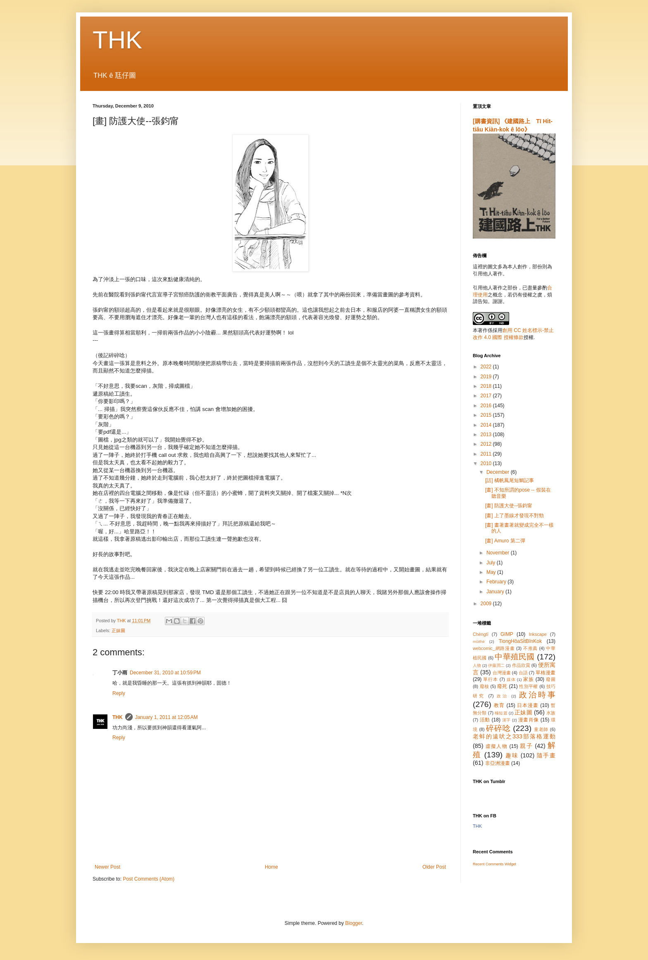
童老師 (541, 729)
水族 (550, 712)
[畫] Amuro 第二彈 (505, 541)
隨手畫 (546, 755)
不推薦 (530, 648)
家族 (528, 679)
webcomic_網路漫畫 (494, 648)
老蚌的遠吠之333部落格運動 (514, 736)
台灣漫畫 (502, 672)
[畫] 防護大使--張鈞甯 (508, 506)
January (495, 592)
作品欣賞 (521, 665)
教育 (499, 705)
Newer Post (107, 867)
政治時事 (537, 694)
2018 (487, 386)
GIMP (506, 634)
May (491, 572)
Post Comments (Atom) (148, 879)
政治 (502, 696)
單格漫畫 (545, 673)
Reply (118, 693)
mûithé (479, 641)
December (498, 472)
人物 (477, 665)
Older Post (434, 867)
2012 (487, 444)
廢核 (484, 686)
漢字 (506, 720)
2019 (487, 377)
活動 (485, 720)
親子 (526, 746)
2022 (487, 367)
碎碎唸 (498, 728)
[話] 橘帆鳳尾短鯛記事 (509, 480)
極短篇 (501, 713)
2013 (487, 434)
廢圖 (550, 679)
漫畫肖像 (528, 720)
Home (271, 867)
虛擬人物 (496, 746)
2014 (487, 425)
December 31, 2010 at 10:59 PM (165, 673)
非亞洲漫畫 (497, 763)
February (496, 582)
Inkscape (538, 634)
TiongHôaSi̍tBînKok (520, 641)
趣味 (511, 755)
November (498, 553)
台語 (523, 672)
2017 (487, 396)
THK (117, 40)
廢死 (502, 686)
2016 (487, 405)
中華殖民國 (514, 656)
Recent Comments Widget (494, 864)
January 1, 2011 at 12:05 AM (166, 717)
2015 (487, 415)
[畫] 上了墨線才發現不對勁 (514, 515)
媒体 (511, 679)
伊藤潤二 (496, 665)
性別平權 (528, 686)
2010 (487, 463)
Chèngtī (480, 634)
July (491, 563)
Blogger (353, 923)
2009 (487, 604)
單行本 (490, 679)
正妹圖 (118, 630)
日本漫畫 (527, 705)
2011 (487, 454)
